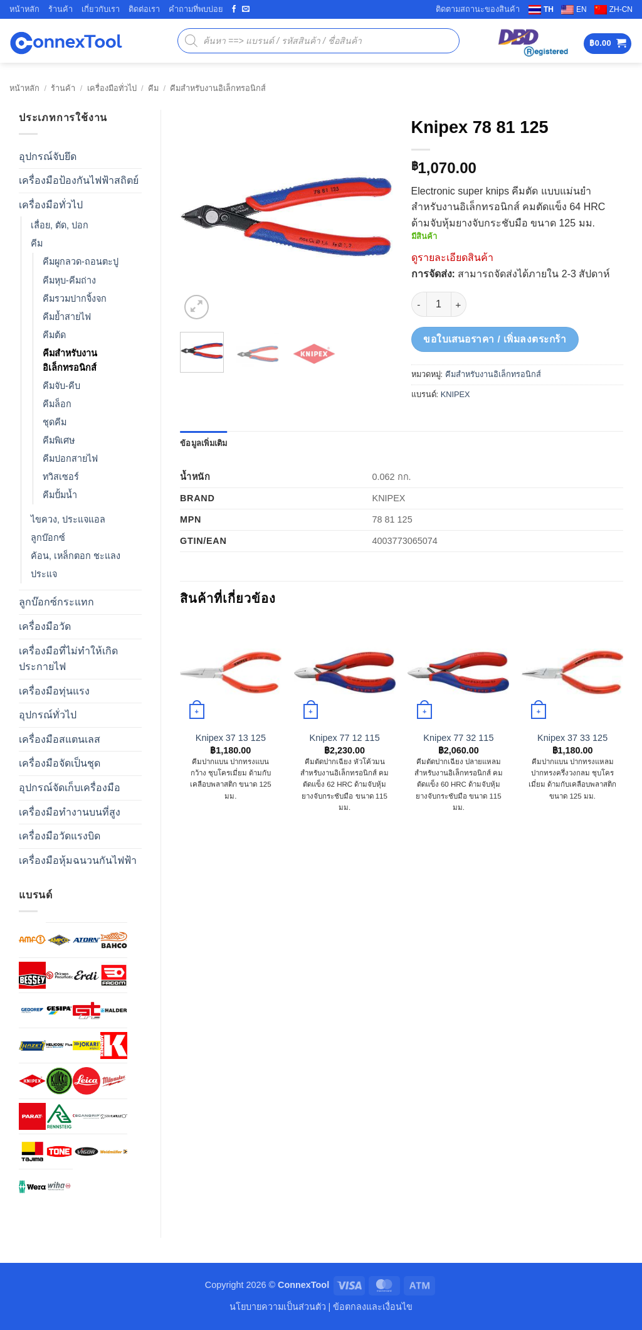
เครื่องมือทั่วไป (112, 88)
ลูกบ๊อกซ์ (48, 538)
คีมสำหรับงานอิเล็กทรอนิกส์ (218, 88)
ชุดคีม (54, 422)
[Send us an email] (246, 9)
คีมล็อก (57, 404)
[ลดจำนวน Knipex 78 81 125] (418, 304)
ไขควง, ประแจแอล (68, 519)
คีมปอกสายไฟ (70, 459)
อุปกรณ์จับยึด (47, 156)
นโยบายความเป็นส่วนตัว (277, 1307)
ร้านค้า (60, 9)
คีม (153, 88)
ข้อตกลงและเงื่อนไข (373, 1307)
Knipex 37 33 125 (572, 738)
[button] (607, 43)
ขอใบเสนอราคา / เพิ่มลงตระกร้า (494, 339)
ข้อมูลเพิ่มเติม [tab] (204, 443)
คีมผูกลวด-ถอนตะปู (80, 262)
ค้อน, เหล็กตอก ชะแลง (75, 556)
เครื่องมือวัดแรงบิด (59, 836)
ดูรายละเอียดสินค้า (452, 257)
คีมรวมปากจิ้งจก (75, 299)
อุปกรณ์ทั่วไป (47, 715)
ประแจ (44, 574)
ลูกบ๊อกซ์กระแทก (56, 602)
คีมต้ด (54, 335)
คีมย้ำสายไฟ (67, 317)
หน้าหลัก (24, 9)
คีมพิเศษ (59, 440)
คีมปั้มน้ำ (60, 495)
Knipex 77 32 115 (458, 738)
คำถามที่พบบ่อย (196, 9)
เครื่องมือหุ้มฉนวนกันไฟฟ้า (78, 860)
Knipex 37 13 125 (231, 738)
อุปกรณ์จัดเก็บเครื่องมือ (69, 787)
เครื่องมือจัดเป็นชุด (59, 763)
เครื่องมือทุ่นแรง (54, 691)
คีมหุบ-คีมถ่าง (69, 280)
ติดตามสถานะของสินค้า (478, 9)
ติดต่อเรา (144, 9)
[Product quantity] (438, 304)
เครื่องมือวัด (45, 626)
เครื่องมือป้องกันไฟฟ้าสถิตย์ (79, 180)
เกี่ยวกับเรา (101, 9)
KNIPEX (455, 394)
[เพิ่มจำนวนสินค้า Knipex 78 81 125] (458, 304)
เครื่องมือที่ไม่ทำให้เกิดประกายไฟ (68, 659)
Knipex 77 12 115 (345, 738)
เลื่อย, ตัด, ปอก (59, 225)
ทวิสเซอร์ (61, 477)
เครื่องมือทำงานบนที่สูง (69, 812)
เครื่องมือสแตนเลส (59, 739)
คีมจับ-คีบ (61, 386)
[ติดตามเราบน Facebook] (234, 9)
